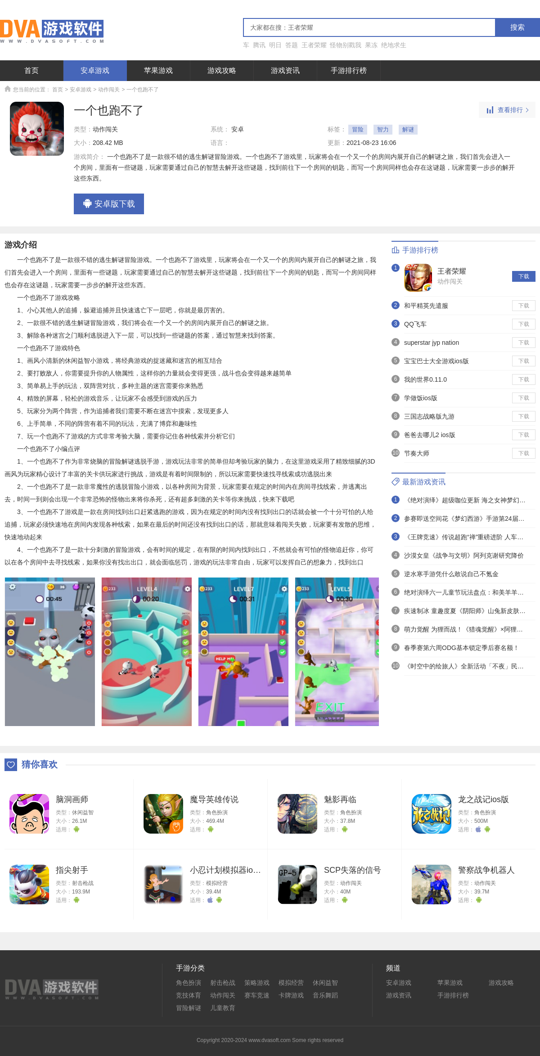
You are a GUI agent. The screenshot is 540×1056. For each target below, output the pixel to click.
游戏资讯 (285, 70)
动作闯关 (109, 89)
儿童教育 (222, 1007)
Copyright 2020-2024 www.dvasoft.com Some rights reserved (270, 1040)
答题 (291, 45)
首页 (31, 70)
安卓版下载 (109, 204)
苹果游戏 (158, 70)
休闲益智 (83, 812)
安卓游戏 (95, 70)
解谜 (408, 129)
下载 (523, 276)
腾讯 (259, 45)
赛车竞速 (257, 995)
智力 (383, 129)
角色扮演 (217, 812)
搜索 (517, 27)
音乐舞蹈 (325, 995)
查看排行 (507, 110)
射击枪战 (83, 883)
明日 (275, 45)
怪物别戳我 (345, 45)
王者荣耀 (314, 45)
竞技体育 (188, 995)
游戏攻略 (221, 70)
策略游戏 (257, 982)
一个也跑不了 (142, 89)
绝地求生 (393, 45)
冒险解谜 (188, 1007)
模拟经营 (217, 883)
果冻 (371, 45)
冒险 (358, 129)
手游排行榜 (349, 70)
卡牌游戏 (291, 995)
